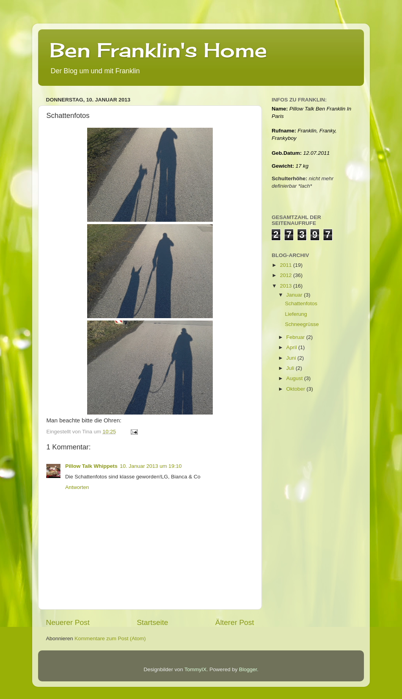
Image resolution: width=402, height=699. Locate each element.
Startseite (152, 622)
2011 (286, 265)
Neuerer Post (68, 622)
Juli (291, 368)
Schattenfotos (301, 303)
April (292, 347)
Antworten (77, 487)
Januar (295, 295)
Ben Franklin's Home (158, 50)
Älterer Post (234, 622)
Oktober (296, 389)
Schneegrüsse (302, 324)
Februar (296, 337)
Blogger (248, 669)
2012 (286, 275)
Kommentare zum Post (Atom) (110, 638)
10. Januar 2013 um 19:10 (151, 466)
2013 (286, 286)
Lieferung (296, 314)
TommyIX (195, 669)
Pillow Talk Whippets (91, 466)
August (295, 378)
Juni (292, 358)
